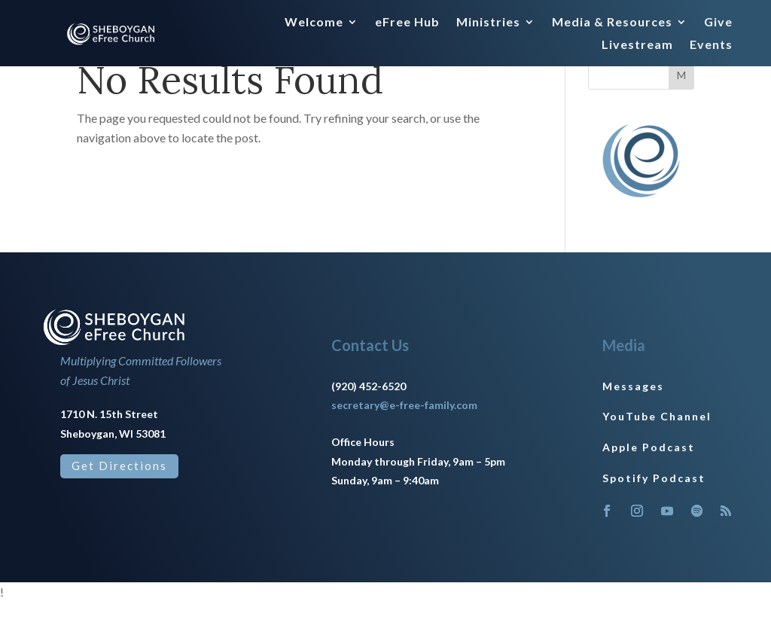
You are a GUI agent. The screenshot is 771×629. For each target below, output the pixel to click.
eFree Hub (407, 23)
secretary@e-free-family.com (404, 432)
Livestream (637, 45)
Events (711, 45)
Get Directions (119, 493)
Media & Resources (612, 23)
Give (718, 23)
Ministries (488, 23)
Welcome (314, 23)
